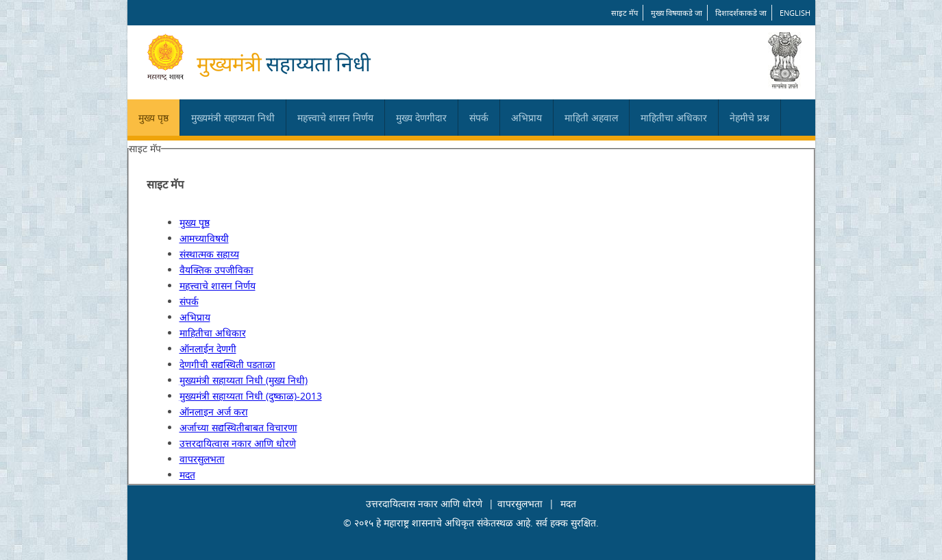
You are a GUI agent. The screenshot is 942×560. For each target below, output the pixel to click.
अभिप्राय (526, 117)
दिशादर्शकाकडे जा (741, 13)
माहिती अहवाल (591, 117)
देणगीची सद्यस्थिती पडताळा (227, 364)
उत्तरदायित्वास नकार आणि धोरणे (237, 443)
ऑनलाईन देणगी (207, 348)
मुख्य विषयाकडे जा (676, 13)
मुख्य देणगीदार (421, 117)
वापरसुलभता (202, 458)
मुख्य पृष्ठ (153, 117)
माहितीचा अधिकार (674, 117)
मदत (187, 474)
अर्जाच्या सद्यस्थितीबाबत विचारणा (238, 427)
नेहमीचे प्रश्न (749, 117)
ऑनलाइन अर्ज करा (213, 411)
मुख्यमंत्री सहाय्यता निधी (233, 117)
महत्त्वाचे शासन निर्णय (335, 117)
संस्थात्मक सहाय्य (209, 253)
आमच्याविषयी (204, 238)
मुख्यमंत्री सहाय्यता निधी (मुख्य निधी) (243, 380)
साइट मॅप (624, 13)
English (795, 13)
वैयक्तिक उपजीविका (216, 269)
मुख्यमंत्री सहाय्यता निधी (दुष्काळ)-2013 (250, 395)
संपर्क (478, 117)
